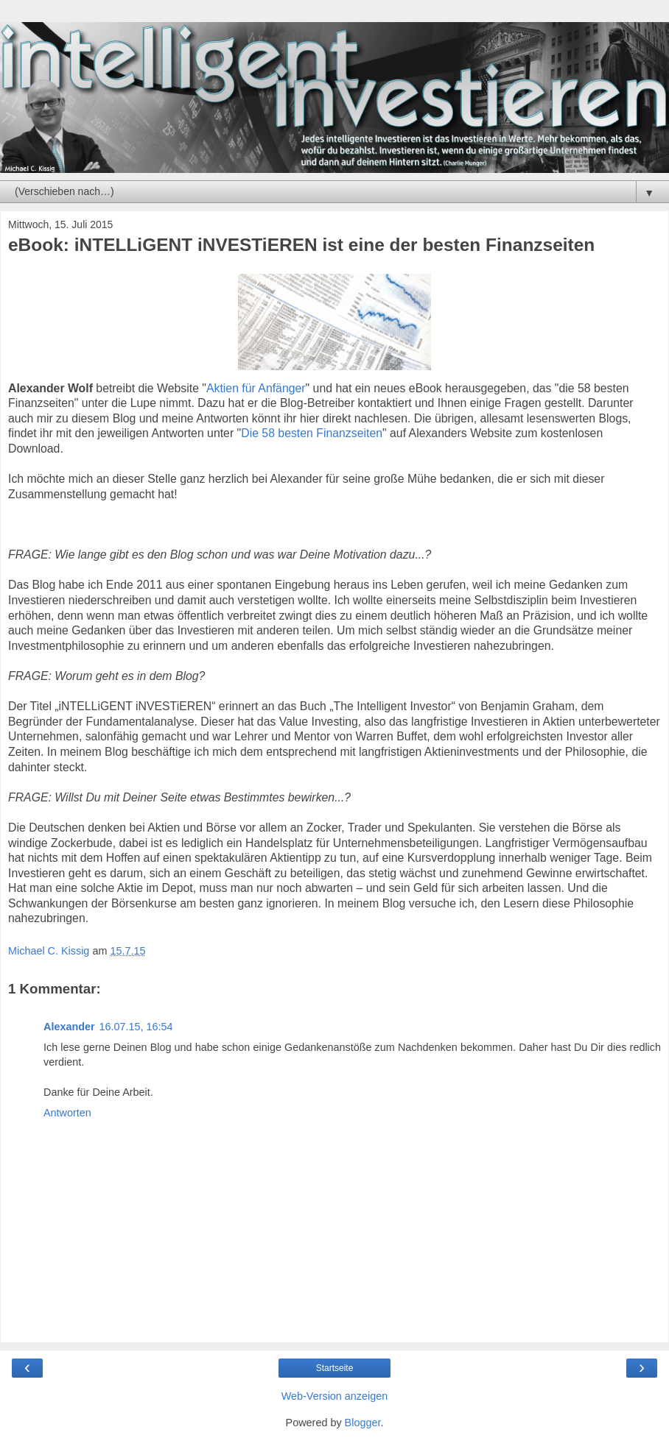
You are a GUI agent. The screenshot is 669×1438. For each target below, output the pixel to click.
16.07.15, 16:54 (136, 1027)
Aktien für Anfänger (256, 388)
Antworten (67, 1113)
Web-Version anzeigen (334, 1396)
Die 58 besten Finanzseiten (311, 433)
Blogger (363, 1422)
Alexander (69, 1027)
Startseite (335, 1368)
